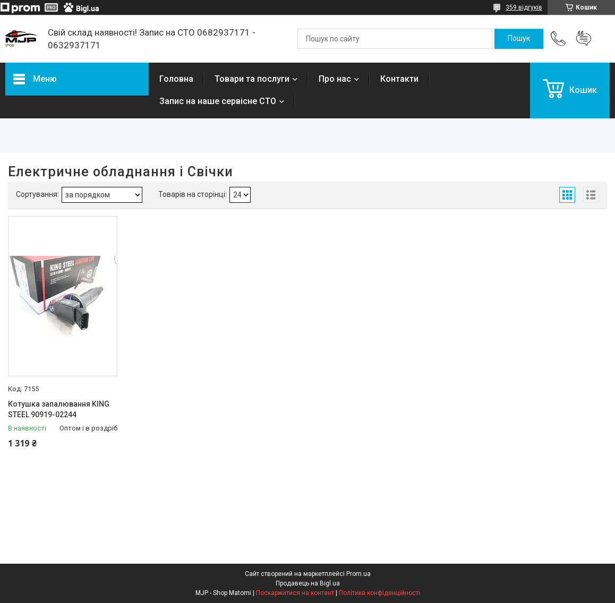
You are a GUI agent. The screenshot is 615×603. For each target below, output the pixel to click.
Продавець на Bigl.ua (308, 583)
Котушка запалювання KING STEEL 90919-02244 (58, 409)
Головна (176, 79)
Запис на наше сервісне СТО (217, 101)
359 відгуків (524, 7)
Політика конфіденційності (379, 593)
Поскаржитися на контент (295, 593)
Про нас (335, 79)
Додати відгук (583, 38)
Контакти (399, 79)
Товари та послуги (252, 79)
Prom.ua (358, 574)
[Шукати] (518, 39)
